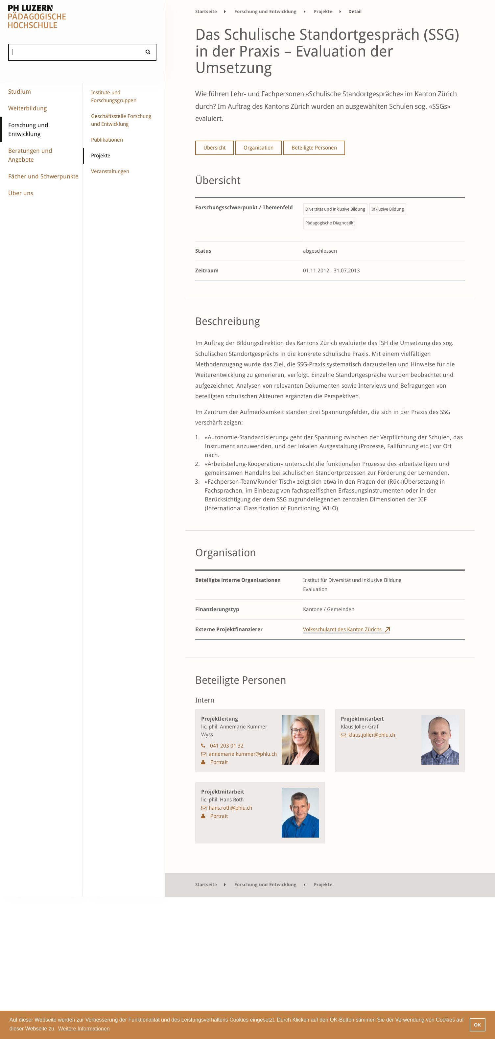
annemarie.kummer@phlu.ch (243, 754)
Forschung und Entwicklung (28, 129)
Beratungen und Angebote (30, 155)
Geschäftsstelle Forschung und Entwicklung (121, 120)
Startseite (206, 11)
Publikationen (107, 140)
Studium (19, 91)
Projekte (100, 155)
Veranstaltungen (110, 171)
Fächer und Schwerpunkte (43, 176)
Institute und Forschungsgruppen (113, 96)
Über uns (20, 193)
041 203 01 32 (227, 746)
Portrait (218, 762)
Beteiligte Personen (314, 148)
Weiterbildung (27, 108)
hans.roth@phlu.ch (230, 808)
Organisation (258, 148)
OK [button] (477, 1024)
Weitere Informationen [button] (84, 1028)
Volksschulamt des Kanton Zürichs (342, 629)
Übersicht (214, 148)
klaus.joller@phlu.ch (371, 735)
